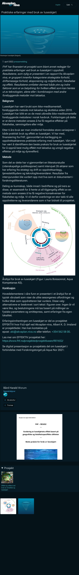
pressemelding (20, 62)
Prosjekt (9, 468)
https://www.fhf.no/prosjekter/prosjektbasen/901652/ (32, 340)
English (58, 5)
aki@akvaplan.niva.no (23, 331)
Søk (69, 5)
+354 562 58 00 (61, 331)
